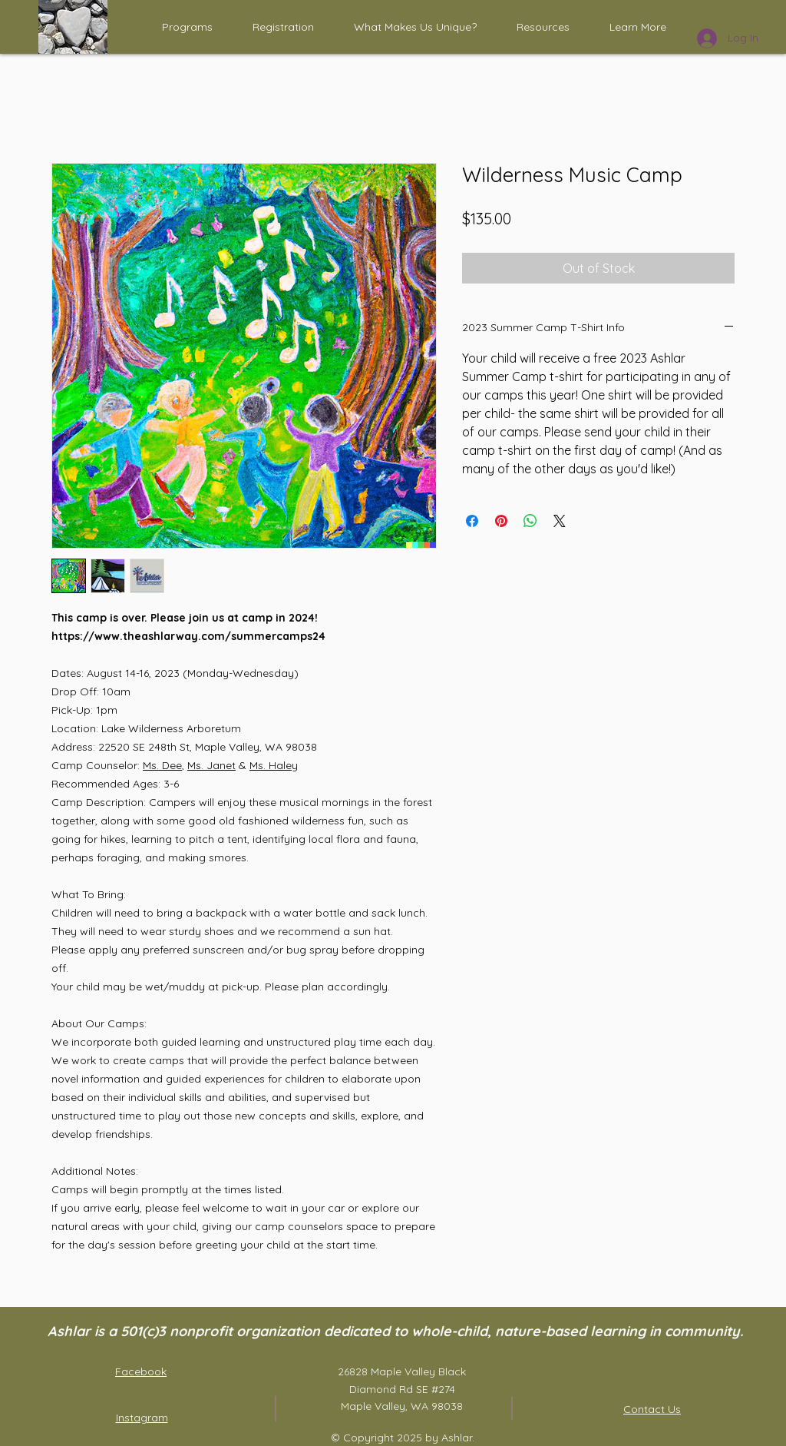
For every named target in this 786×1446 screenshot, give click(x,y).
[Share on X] (559, 521)
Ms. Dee (162, 765)
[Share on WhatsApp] (530, 521)
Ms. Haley (273, 765)
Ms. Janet (211, 765)
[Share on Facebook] (472, 521)
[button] (187, 27)
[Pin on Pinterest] (501, 521)
